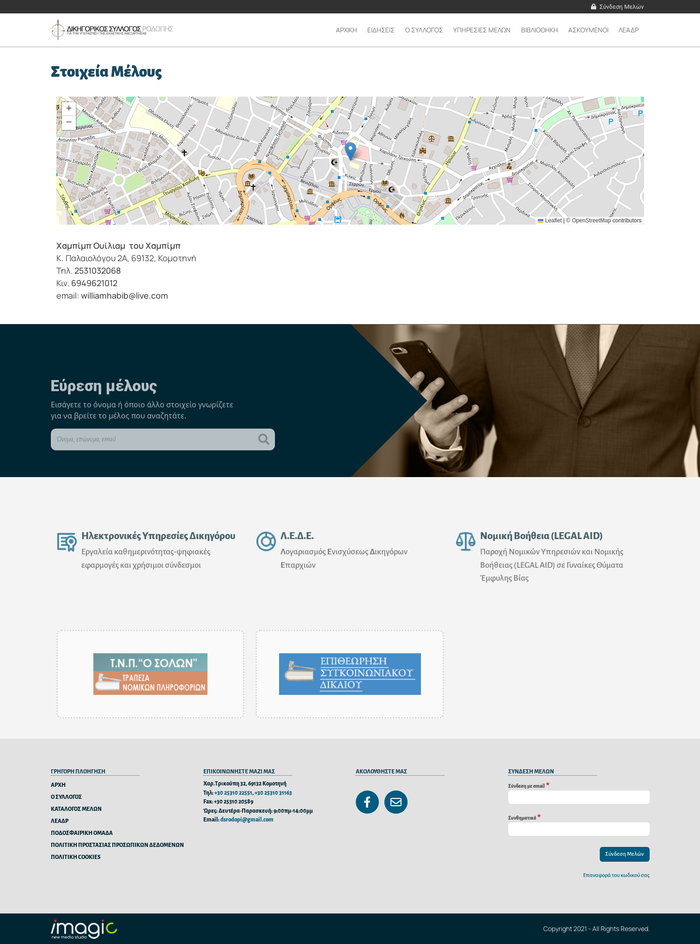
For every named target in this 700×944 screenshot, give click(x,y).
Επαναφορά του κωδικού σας (616, 875)
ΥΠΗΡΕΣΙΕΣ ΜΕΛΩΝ (482, 29)
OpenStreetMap (591, 220)
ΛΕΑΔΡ (629, 29)
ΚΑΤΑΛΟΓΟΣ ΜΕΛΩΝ (76, 809)
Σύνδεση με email (526, 785)
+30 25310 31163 (273, 793)
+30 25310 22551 (233, 793)
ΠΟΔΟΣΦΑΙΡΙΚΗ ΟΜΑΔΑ (82, 833)
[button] (350, 151)
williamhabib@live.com (124, 295)
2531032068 (97, 270)
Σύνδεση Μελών (622, 6)
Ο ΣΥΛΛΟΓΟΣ (66, 797)
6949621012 (94, 282)
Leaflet (549, 220)
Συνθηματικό (522, 817)
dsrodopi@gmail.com (247, 820)
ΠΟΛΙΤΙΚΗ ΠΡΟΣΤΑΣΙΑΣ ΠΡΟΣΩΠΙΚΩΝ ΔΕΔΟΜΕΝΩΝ (117, 845)
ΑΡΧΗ (58, 785)
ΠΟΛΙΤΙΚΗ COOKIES (76, 857)
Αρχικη (346, 29)
